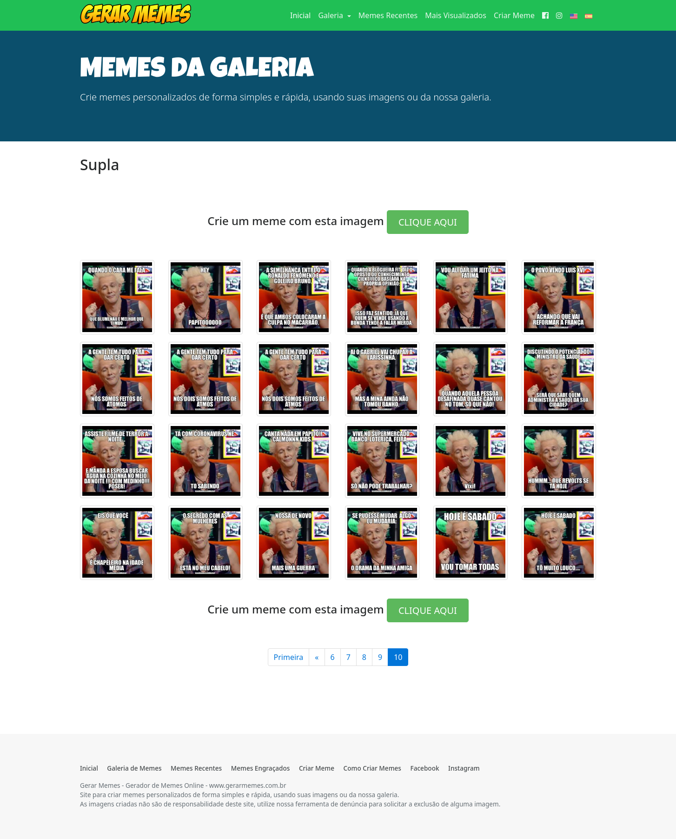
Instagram (463, 768)
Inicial (302, 14)
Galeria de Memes (134, 768)
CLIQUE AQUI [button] (427, 222)
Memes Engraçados (260, 768)
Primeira (289, 657)
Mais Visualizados (455, 15)
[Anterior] (317, 657)
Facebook (424, 768)
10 (398, 657)
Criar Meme (514, 15)
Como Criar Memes (372, 768)
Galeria (331, 15)
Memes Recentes (388, 15)
